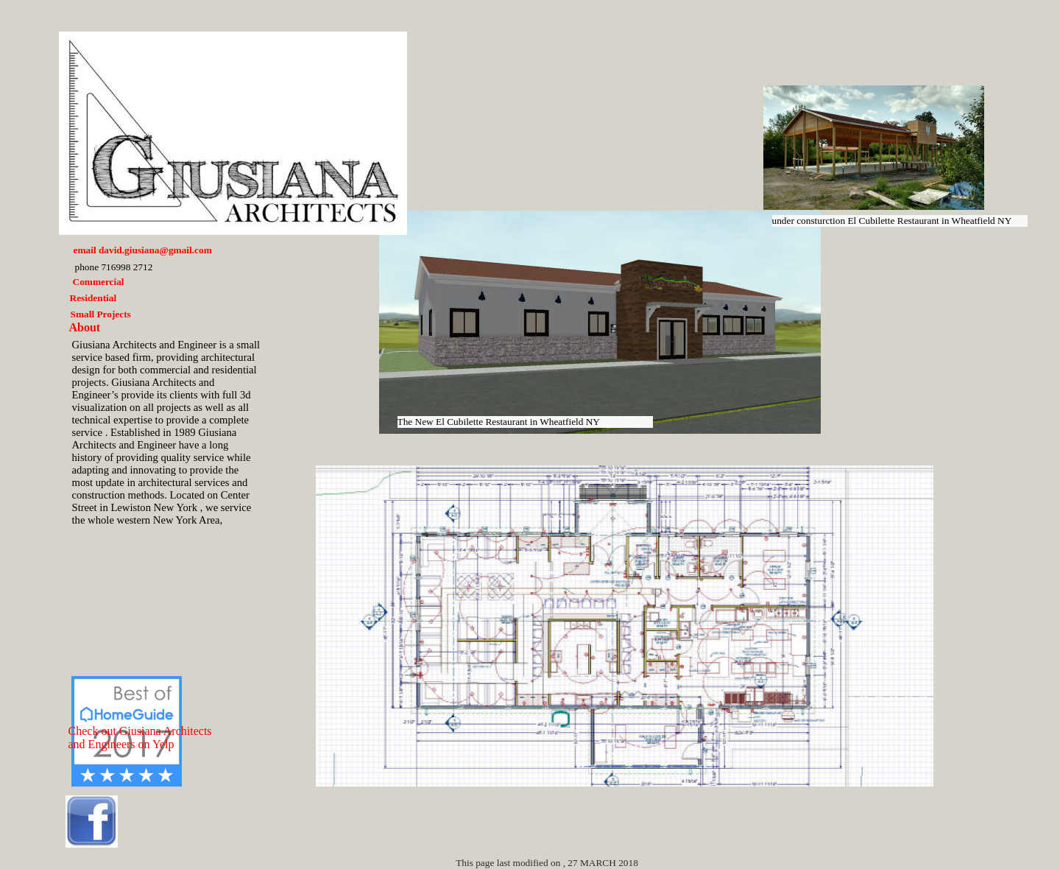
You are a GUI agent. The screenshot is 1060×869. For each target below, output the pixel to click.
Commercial (98, 281)
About (85, 327)
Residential (93, 297)
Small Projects (101, 314)
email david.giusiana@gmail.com (143, 250)
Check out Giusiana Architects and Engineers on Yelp (140, 737)
